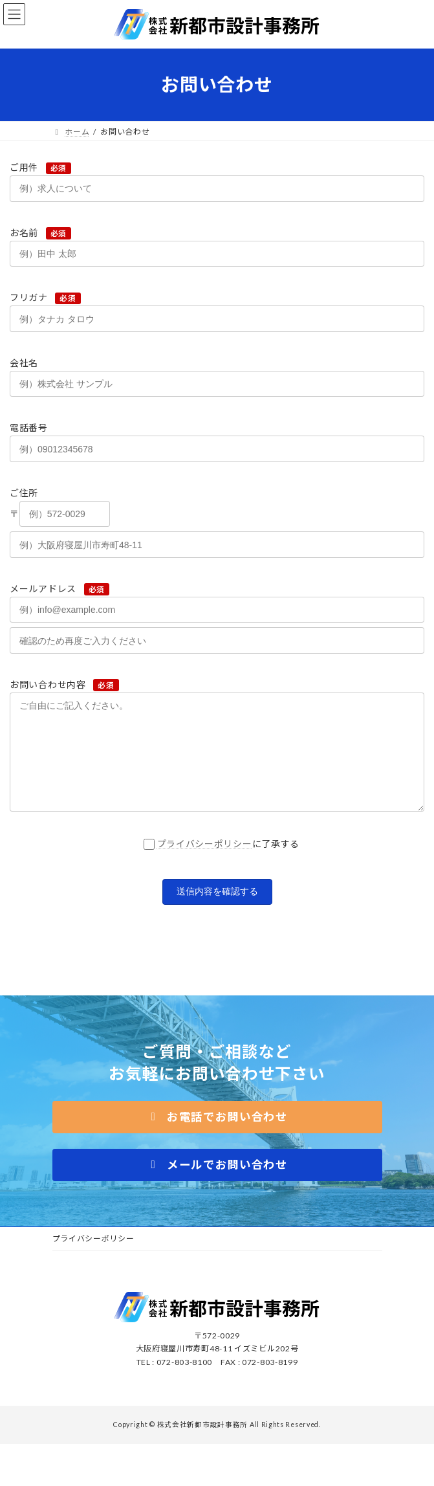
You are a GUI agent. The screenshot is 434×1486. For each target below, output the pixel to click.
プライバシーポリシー (204, 863)
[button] (217, 1136)
